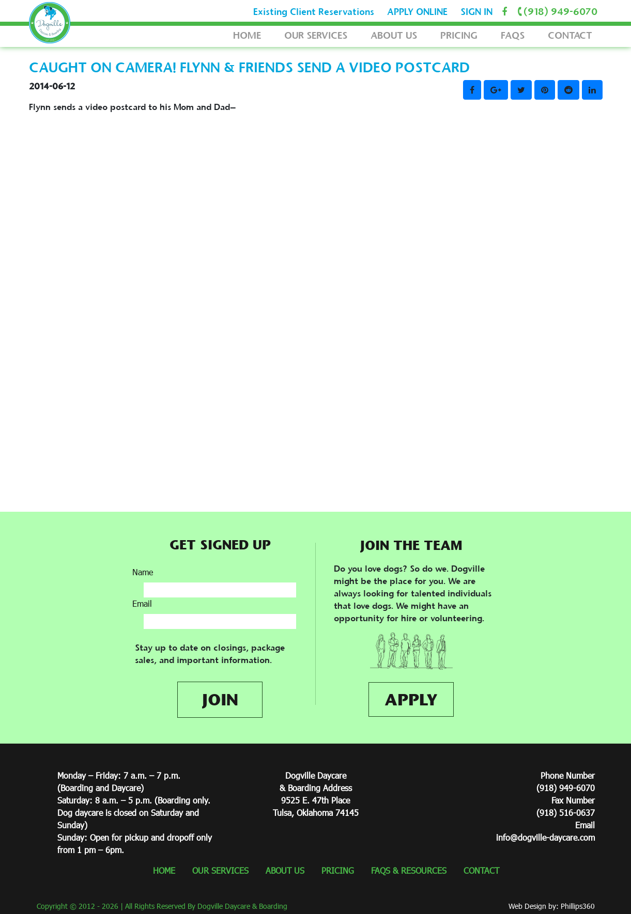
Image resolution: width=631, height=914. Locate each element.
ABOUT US (394, 35)
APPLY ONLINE (417, 12)
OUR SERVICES (315, 35)
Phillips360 (578, 906)
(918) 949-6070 (555, 12)
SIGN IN (476, 12)
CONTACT (570, 35)
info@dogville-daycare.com (545, 837)
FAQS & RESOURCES (409, 870)
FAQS (513, 35)
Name (142, 572)
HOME (247, 35)
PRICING (459, 35)
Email (142, 603)
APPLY (411, 699)
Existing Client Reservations (313, 12)
